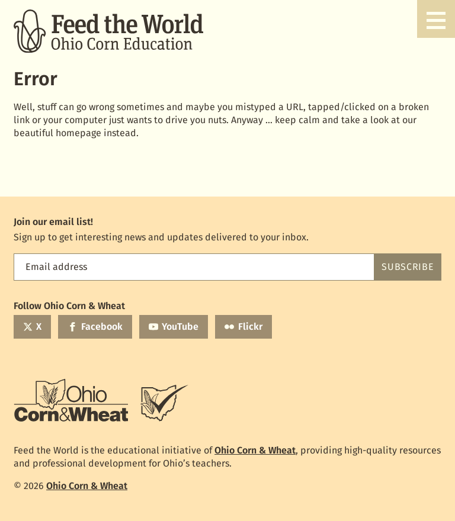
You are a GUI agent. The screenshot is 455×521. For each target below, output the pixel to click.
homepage (78, 133)
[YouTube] (173, 327)
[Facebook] (95, 327)
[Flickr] (243, 327)
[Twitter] (32, 327)
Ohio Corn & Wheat (255, 450)
